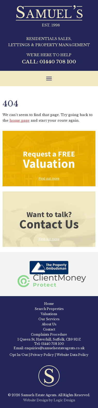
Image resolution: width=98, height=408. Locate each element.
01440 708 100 (57, 62)
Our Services (49, 319)
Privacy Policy (42, 355)
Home (49, 304)
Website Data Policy (72, 355)
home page (20, 120)
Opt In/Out (19, 355)
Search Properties (49, 309)
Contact (49, 329)
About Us (49, 324)
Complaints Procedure (49, 334)
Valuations (49, 314)
